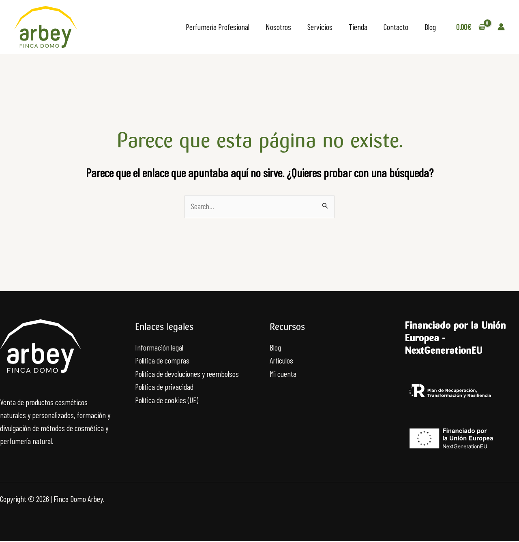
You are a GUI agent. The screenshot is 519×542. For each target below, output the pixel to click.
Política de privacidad (164, 386)
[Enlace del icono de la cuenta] (501, 26)
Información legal (159, 348)
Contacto (396, 27)
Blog (430, 27)
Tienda (358, 27)
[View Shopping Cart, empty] (470, 27)
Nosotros (278, 27)
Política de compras (162, 361)
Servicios (319, 27)
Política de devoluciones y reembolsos (187, 373)
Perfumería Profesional (217, 27)
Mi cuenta (283, 373)
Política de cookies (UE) (166, 399)
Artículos (281, 361)
